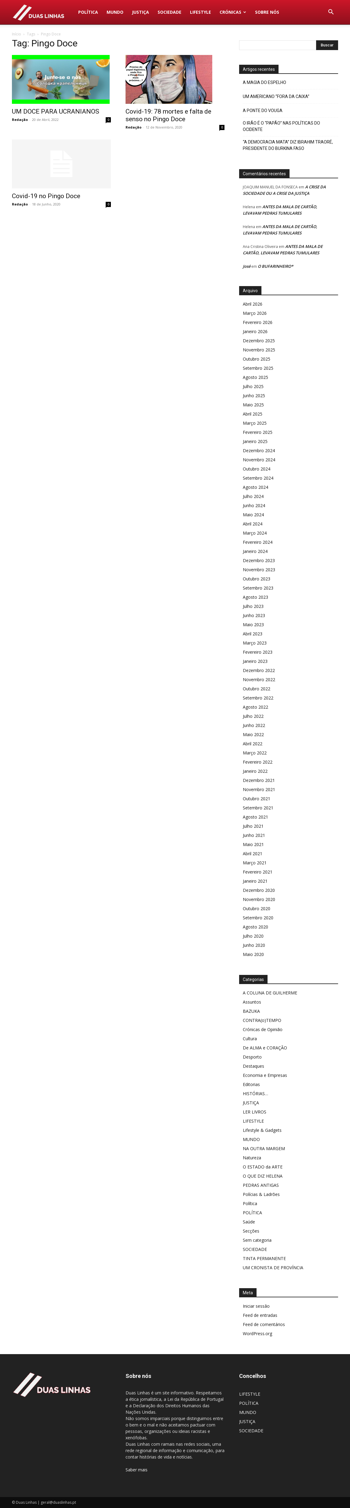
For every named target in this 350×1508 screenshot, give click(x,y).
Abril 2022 (252, 744)
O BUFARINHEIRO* (275, 266)
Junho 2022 (254, 725)
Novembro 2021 (259, 789)
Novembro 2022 (259, 679)
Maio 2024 (253, 515)
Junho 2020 (254, 945)
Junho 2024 (254, 505)
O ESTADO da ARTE (263, 1167)
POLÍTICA (88, 12)
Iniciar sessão (256, 1306)
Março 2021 (255, 863)
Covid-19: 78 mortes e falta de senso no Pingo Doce (168, 115)
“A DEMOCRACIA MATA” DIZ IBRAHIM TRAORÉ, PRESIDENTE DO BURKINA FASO (288, 145)
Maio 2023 (253, 624)
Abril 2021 (252, 853)
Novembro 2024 (259, 460)
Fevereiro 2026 (257, 322)
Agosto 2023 (255, 597)
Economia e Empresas (265, 1075)
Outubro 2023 (256, 579)
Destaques (253, 1066)
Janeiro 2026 (255, 331)
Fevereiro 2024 (257, 542)
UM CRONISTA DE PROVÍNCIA (273, 1267)
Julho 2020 (253, 936)
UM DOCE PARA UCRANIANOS (55, 111)
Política (250, 1203)
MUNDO (115, 12)
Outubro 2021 (256, 798)
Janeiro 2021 (255, 881)
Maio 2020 (253, 954)
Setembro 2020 (258, 918)
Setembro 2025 (258, 368)
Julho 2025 (253, 386)
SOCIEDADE (169, 12)
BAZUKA (251, 1011)
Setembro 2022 (258, 698)
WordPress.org (257, 1333)
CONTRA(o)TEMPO (262, 1020)
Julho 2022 (253, 716)
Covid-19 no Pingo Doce (46, 196)
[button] (330, 13)
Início (16, 34)
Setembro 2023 (258, 588)
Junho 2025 (254, 395)
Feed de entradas (260, 1315)
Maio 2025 (253, 405)
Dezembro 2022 (259, 670)
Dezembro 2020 (259, 890)
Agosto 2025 (255, 377)
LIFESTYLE (200, 12)
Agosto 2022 (255, 707)
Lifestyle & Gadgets (262, 1130)
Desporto (252, 1057)
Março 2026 (255, 313)
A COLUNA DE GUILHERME (270, 993)
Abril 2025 (252, 414)
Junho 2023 (254, 615)
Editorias (251, 1084)
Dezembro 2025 (259, 340)
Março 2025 (255, 423)
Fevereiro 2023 (257, 652)
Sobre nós (267, 12)
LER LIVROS (254, 1112)
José (246, 266)
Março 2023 (255, 643)
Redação (20, 119)
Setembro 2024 (258, 478)
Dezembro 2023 (259, 560)
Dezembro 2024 (259, 450)
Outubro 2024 (256, 469)
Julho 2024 (253, 496)
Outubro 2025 (256, 359)
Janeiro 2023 (255, 661)
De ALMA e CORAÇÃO (265, 1048)
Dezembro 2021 (259, 780)
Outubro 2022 (256, 689)
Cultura (250, 1038)
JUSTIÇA (140, 12)
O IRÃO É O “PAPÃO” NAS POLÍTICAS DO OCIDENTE (281, 126)
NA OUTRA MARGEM (264, 1148)
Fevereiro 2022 (257, 762)
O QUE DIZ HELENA (263, 1176)
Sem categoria (257, 1240)
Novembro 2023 (259, 569)
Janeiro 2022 (255, 771)
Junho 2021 (254, 835)
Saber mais (137, 1470)
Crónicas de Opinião (263, 1029)
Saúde (249, 1222)
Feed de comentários (264, 1324)
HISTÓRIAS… (255, 1093)
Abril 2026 (252, 304)
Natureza (252, 1158)
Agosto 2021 (255, 817)
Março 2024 (255, 533)
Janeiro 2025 (255, 441)
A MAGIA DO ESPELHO (264, 82)
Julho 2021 (253, 826)
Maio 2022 (253, 734)
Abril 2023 (252, 634)
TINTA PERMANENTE (264, 1258)
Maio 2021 (253, 844)
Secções (251, 1231)
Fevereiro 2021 (257, 872)
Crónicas (233, 12)
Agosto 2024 (255, 487)
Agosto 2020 (255, 927)
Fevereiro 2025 (257, 432)
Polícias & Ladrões (261, 1194)
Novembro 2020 (259, 899)
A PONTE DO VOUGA (263, 110)
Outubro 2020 (256, 908)
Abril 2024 (252, 524)
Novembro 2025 (259, 350)
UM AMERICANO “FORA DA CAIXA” (276, 96)
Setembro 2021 (258, 808)
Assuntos (252, 1002)
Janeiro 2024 (255, 551)
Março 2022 (255, 753)
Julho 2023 (253, 606)
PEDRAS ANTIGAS (261, 1185)
